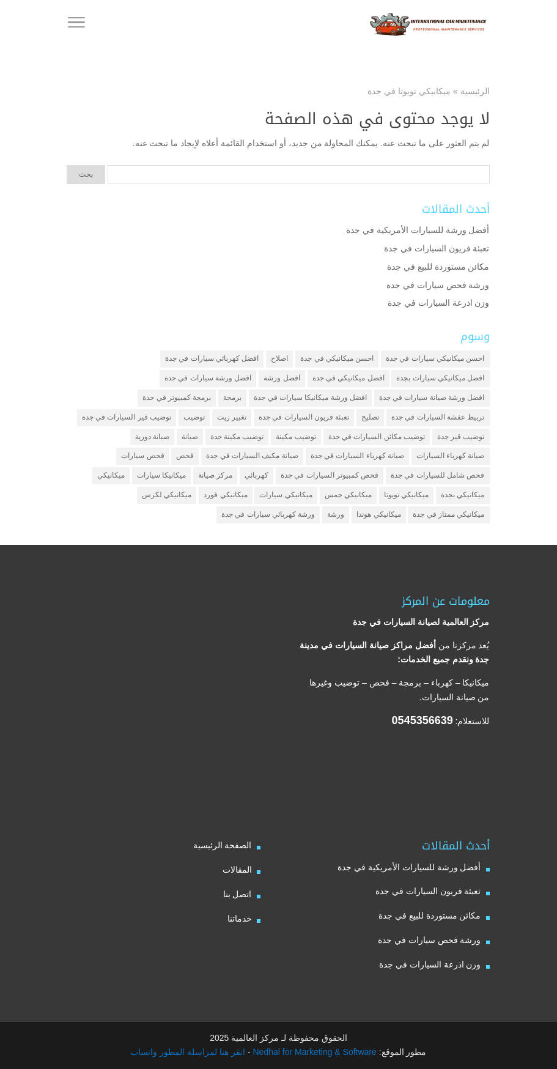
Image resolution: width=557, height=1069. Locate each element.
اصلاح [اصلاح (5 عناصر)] (279, 358)
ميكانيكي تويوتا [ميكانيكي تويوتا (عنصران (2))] (406, 494)
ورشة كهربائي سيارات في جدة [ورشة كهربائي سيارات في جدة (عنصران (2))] (268, 514)
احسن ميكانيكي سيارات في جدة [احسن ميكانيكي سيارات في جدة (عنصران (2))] (435, 358)
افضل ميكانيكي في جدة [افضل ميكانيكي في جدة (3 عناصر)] (348, 378)
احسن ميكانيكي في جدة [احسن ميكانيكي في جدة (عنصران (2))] (337, 358)
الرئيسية (475, 91)
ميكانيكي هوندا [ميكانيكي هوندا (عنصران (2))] (378, 514)
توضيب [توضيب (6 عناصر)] (194, 417)
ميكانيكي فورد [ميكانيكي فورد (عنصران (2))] (225, 494)
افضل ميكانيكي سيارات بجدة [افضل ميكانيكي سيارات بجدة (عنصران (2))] (440, 378)
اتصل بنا (237, 894)
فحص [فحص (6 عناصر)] (185, 455)
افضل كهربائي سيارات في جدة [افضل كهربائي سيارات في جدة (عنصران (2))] (212, 358)
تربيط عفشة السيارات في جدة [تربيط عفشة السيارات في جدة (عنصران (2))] (437, 417)
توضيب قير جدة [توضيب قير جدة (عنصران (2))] (461, 436)
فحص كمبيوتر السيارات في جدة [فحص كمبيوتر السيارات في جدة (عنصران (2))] (329, 475)
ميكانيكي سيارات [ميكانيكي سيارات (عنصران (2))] (285, 494)
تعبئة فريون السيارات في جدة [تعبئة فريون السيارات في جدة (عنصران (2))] (304, 417)
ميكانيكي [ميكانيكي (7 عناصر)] (111, 475)
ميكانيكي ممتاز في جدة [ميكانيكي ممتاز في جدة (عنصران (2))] (448, 514)
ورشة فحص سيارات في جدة (438, 285)
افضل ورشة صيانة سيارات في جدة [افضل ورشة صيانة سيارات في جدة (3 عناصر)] (432, 397)
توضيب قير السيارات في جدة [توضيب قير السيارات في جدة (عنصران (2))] (126, 417)
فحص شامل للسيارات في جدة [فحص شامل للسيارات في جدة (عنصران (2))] (437, 475)
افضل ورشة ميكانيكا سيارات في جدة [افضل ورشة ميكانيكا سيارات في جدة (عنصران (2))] (310, 397)
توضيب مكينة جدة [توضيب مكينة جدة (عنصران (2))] (237, 436)
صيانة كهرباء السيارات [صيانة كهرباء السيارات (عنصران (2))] (450, 455)
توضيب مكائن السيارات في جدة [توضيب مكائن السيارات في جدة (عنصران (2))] (376, 436)
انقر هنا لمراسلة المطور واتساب (187, 1052)
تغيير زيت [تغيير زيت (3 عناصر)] (231, 417)
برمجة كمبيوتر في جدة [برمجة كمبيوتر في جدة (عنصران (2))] (176, 397)
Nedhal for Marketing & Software (314, 1052)
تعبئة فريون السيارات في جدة (437, 248)
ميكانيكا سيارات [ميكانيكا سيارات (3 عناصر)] (161, 475)
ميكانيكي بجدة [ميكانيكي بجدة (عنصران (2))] (462, 494)
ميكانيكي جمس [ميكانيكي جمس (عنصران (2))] (348, 494)
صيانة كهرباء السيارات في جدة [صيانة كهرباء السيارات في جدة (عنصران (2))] (357, 455)
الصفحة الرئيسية (222, 845)
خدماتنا (239, 918)
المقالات (237, 870)
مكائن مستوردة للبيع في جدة (438, 267)
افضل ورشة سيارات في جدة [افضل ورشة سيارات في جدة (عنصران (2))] (207, 378)
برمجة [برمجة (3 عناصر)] (232, 397)
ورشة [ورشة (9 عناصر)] (335, 514)
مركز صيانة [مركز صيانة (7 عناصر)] (215, 475)
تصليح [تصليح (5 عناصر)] (370, 417)
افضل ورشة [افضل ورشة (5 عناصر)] (282, 378)
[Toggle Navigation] (76, 24)
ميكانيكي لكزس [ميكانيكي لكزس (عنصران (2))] (166, 494)
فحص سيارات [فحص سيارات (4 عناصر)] (142, 455)
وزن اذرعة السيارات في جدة (439, 303)
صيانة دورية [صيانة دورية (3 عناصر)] (152, 436)
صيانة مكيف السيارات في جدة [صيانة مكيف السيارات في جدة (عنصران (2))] (252, 455)
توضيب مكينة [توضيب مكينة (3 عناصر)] (295, 436)
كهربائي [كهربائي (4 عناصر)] (256, 475)
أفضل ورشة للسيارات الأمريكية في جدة (417, 230)
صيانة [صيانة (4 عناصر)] (190, 436)
